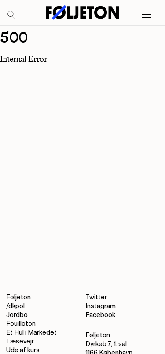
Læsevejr (20, 341)
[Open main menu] (146, 14)
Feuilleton (21, 323)
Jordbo (17, 315)
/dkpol (15, 306)
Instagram (100, 306)
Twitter (96, 297)
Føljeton (18, 297)
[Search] (12, 15)
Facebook (100, 315)
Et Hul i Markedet (31, 332)
